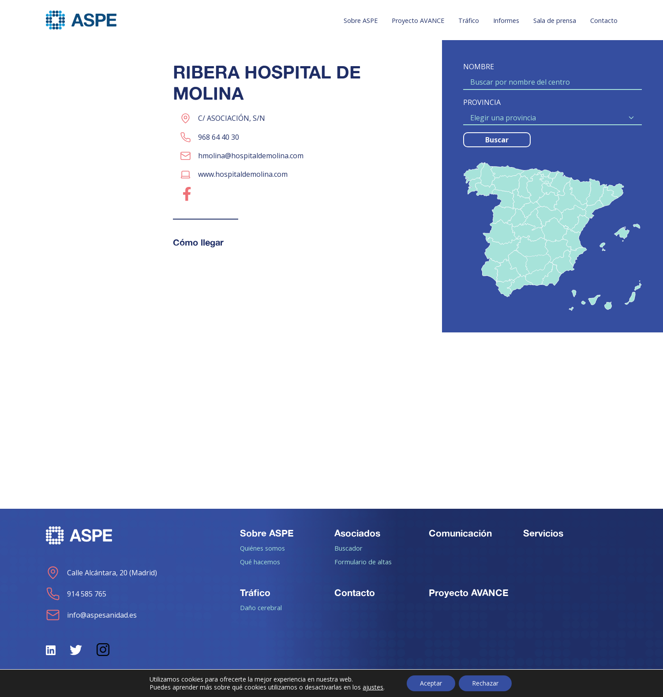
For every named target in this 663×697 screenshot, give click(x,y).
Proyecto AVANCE (418, 20)
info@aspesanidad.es (91, 615)
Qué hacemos (260, 561)
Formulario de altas (363, 561)
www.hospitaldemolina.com (243, 174)
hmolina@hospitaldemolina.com (250, 155)
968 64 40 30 (218, 137)
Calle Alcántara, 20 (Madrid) (101, 573)
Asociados (357, 533)
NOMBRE (478, 66)
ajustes (373, 687)
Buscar (497, 140)
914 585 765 (76, 594)
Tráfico (468, 20)
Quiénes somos (262, 548)
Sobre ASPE (361, 20)
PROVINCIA (482, 102)
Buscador (348, 548)
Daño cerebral (261, 607)
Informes (506, 20)
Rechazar (485, 683)
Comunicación (460, 533)
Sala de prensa (554, 20)
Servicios (543, 533)
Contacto (604, 20)
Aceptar (431, 683)
